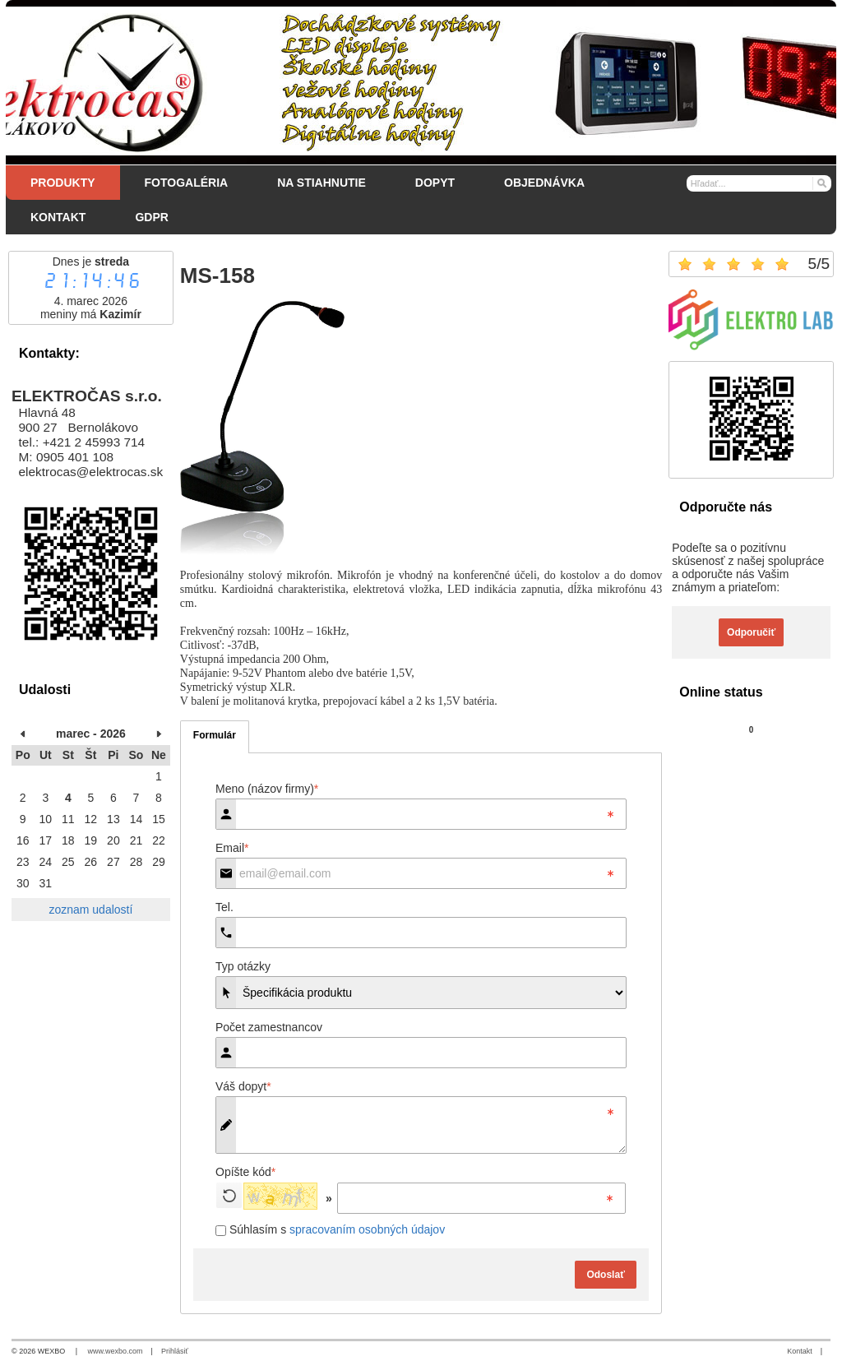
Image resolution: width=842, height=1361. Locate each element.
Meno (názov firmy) (266, 788)
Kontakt (799, 1351)
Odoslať (605, 1274)
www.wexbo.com (115, 1351)
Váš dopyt (243, 1086)
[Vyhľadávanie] (759, 183)
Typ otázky (243, 966)
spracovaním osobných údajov (367, 1229)
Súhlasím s (330, 1229)
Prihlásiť (174, 1351)
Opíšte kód (245, 1171)
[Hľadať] (821, 182)
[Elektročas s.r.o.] (421, 82)
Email (231, 847)
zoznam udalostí (90, 909)
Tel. (224, 907)
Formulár (214, 735)
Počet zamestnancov (268, 1027)
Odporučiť (751, 632)
